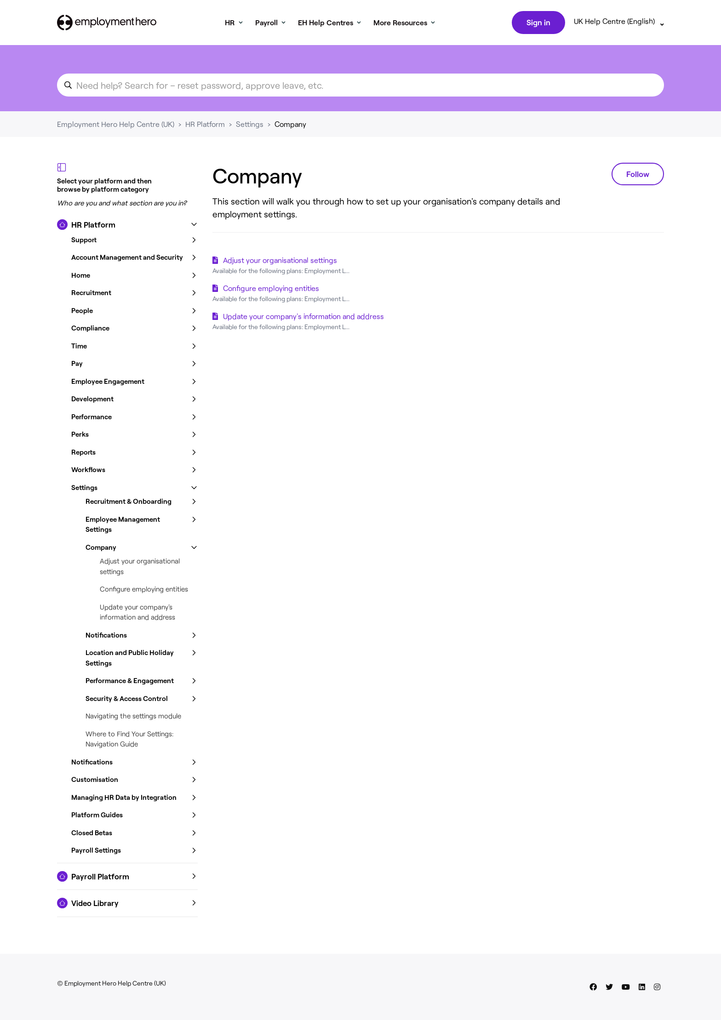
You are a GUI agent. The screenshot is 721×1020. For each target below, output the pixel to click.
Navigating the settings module (133, 716)
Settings (249, 124)
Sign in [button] (538, 22)
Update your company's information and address (303, 316)
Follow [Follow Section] (637, 173)
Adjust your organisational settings (280, 260)
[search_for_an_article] (360, 85)
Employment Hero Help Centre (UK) (115, 124)
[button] (127, 225)
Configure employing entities (144, 589)
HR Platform (205, 124)
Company (290, 124)
